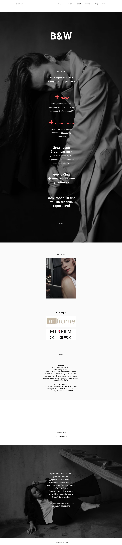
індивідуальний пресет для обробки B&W (66, 379)
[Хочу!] (61, 223)
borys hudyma (19, 4)
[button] (104, 4)
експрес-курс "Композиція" (55, 376)
